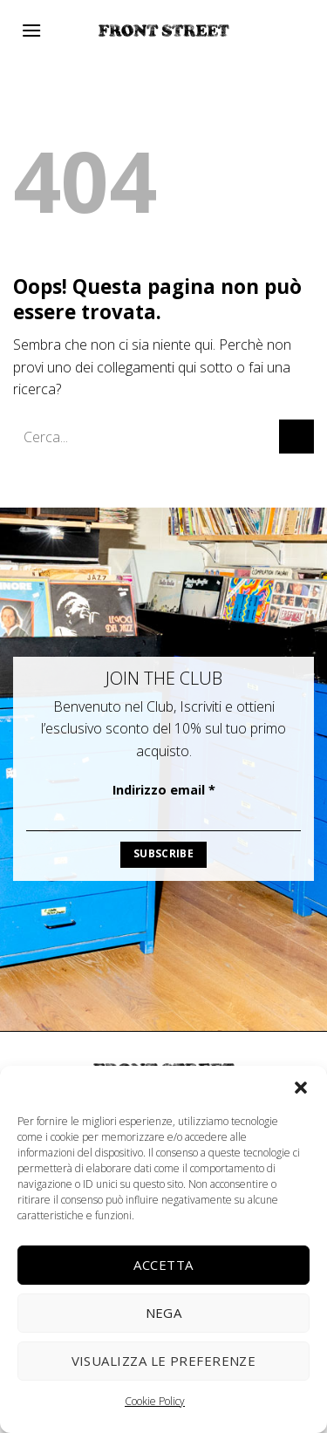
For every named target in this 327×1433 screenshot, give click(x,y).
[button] (301, 1087)
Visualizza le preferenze (164, 1360)
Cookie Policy (155, 1401)
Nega (164, 1312)
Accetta (163, 1264)
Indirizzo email (163, 789)
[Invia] (296, 437)
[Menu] (31, 30)
